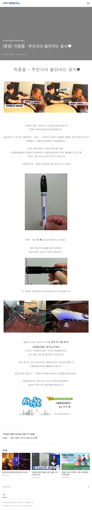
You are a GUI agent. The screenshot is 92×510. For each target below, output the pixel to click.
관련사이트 (7, 486)
